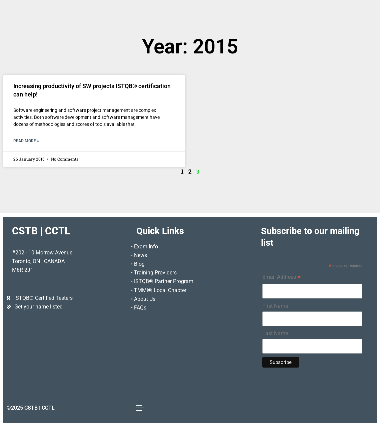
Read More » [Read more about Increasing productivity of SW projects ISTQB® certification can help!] (26, 141)
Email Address (281, 277)
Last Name (275, 333)
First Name (275, 306)
